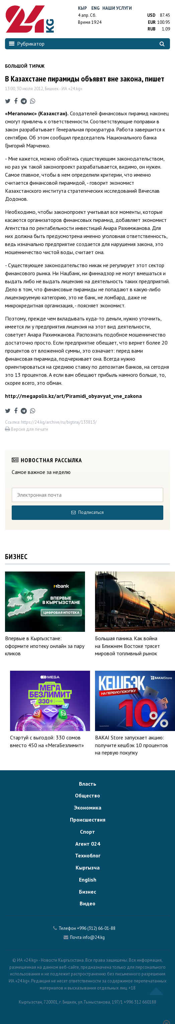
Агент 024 (87, 843)
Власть (87, 783)
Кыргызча (88, 867)
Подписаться (87, 512)
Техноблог (87, 855)
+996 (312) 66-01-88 (96, 928)
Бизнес (87, 891)
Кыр (82, 8)
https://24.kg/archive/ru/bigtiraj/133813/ (59, 422)
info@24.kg (94, 937)
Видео (87, 903)
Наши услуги (117, 8)
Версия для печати (26, 429)
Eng (95, 8)
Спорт (87, 831)
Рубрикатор (27, 43)
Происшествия (87, 819)
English (87, 879)
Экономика (87, 807)
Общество (87, 795)
